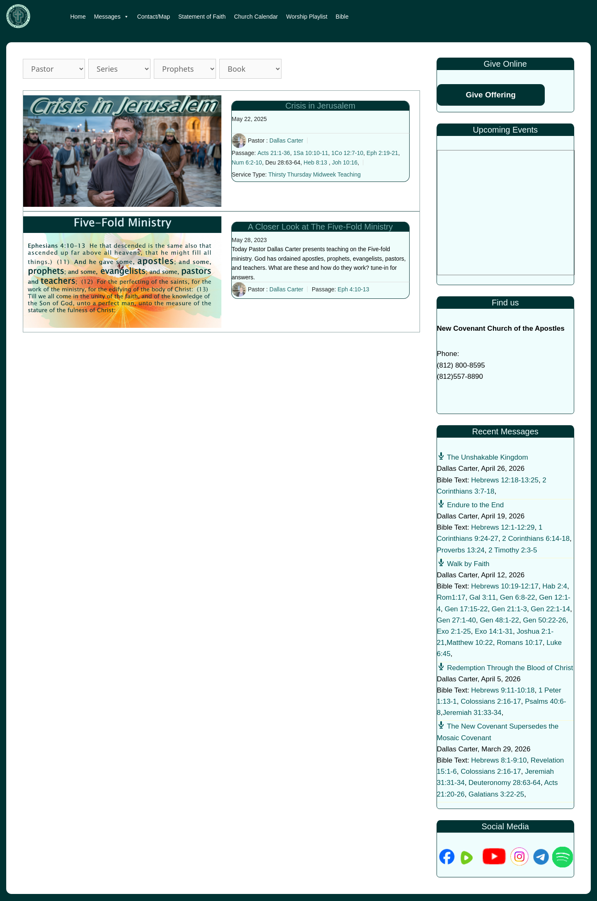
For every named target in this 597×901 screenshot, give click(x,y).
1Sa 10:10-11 (310, 153)
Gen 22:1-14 (550, 609)
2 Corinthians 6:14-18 (536, 539)
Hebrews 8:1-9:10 (499, 760)
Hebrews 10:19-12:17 (505, 586)
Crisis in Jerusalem (320, 105)
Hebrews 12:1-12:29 (502, 527)
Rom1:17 (451, 597)
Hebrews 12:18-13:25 (505, 480)
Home (77, 16)
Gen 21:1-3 (509, 609)
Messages (111, 16)
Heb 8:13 (315, 162)
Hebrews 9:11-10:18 (502, 690)
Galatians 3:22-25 (496, 794)
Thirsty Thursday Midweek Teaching (314, 174)
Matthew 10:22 (470, 643)
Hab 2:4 (554, 586)
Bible (342, 16)
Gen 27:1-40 (456, 620)
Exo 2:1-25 (454, 631)
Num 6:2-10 (247, 162)
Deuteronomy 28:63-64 (504, 783)
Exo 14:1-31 (494, 631)
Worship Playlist (306, 16)
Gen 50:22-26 (544, 620)
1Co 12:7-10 (347, 153)
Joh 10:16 (345, 162)
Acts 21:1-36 (273, 153)
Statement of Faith (202, 16)
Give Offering (491, 94)
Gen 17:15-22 (466, 609)
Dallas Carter (286, 140)
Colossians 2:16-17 (491, 701)
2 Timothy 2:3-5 (512, 550)
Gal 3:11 (482, 597)
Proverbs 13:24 (461, 550)
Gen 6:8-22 (517, 597)
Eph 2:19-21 (382, 153)
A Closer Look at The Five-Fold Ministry (320, 226)
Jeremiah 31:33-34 (472, 713)
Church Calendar (256, 16)
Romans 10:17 (520, 643)
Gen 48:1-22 (499, 620)
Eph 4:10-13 (353, 289)
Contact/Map (153, 16)
